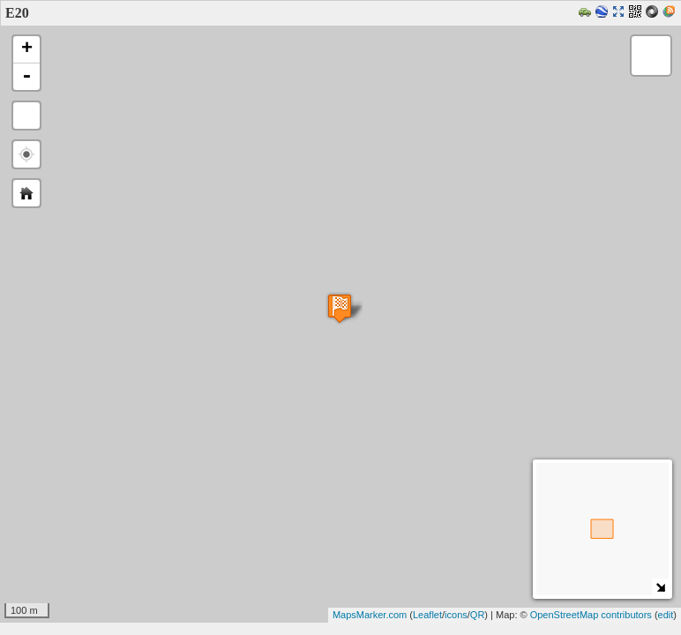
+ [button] (27, 49)
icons (456, 614)
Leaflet (427, 614)
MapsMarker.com (370, 614)
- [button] (26, 77)
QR (477, 614)
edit (666, 614)
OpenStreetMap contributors (591, 614)
